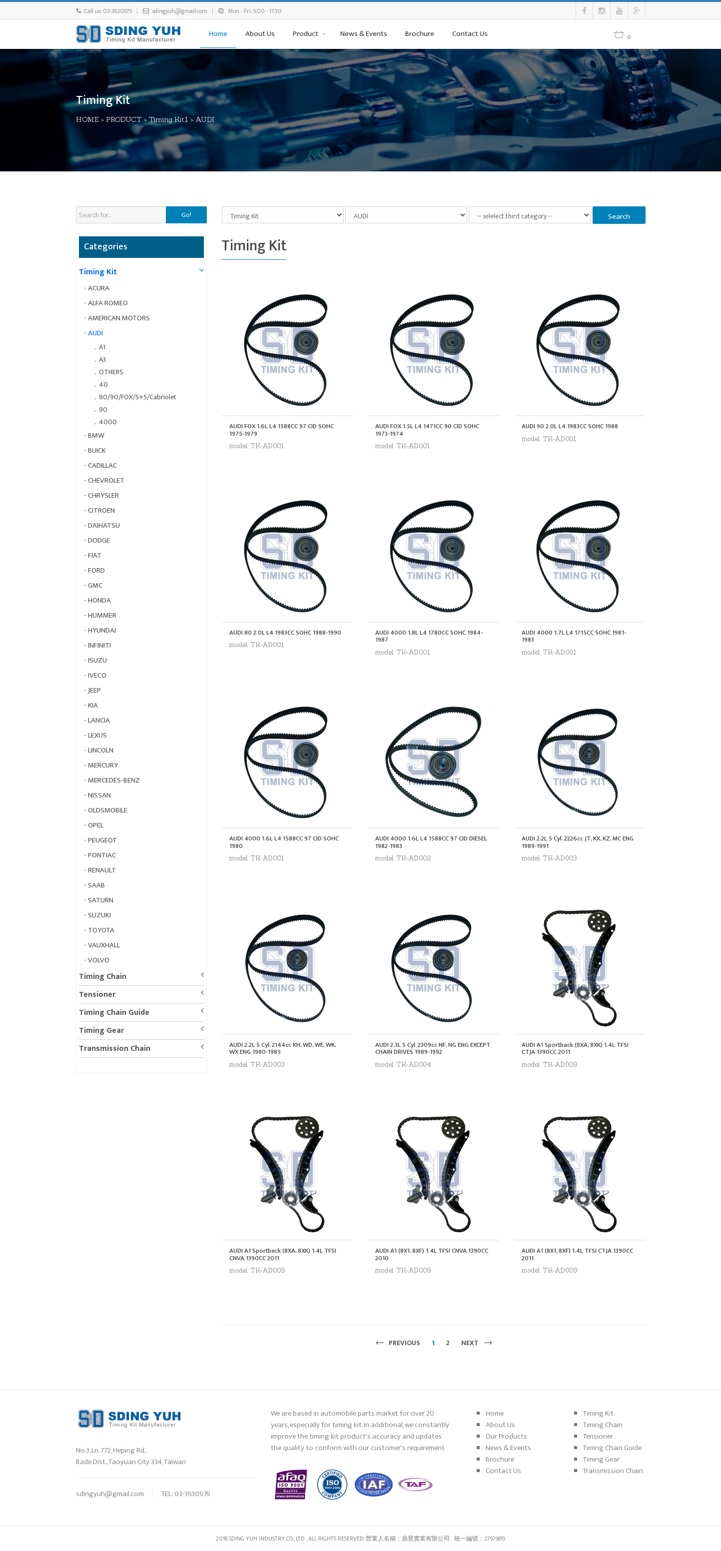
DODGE (99, 540)
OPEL (95, 825)
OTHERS (111, 372)
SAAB (96, 885)
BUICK (97, 450)
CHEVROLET (106, 480)
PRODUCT (124, 119)
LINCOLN (100, 750)
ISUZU (97, 660)
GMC (95, 585)
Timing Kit (98, 272)
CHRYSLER (103, 495)
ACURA (98, 288)
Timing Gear (101, 1030)
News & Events (363, 33)
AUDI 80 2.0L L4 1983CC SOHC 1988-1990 (285, 632)
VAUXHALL (104, 945)
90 (103, 409)
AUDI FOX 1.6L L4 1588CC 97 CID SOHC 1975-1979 (281, 430)
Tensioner (97, 994)
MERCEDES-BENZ (114, 780)
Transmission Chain (114, 1048)
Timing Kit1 (169, 119)
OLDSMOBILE (107, 810)
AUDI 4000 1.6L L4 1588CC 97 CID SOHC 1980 (284, 842)
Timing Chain (102, 976)
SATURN (100, 900)
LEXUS (97, 735)
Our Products (506, 1436)
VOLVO (98, 960)
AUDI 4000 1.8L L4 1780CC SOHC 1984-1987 (429, 636)
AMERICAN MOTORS (119, 318)
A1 (102, 347)
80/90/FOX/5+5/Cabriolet (137, 397)
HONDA (99, 600)
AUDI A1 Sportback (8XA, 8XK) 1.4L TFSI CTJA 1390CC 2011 (575, 1048)
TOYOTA (101, 930)
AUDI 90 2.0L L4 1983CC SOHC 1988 (570, 426)
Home (218, 33)
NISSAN (99, 795)
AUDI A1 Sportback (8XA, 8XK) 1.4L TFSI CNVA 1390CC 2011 (282, 1254)
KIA (93, 705)
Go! (186, 214)
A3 (102, 359)
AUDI (205, 119)
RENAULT (102, 870)
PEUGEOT (102, 840)
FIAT (94, 555)
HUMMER (102, 615)
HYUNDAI (102, 630)
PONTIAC (102, 855)
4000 (108, 422)
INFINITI (99, 645)
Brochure (419, 33)
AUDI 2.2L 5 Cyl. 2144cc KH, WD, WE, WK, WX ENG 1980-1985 (282, 1048)
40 (103, 384)
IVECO (97, 675)
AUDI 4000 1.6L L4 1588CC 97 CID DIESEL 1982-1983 (431, 842)
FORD (96, 570)
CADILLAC (102, 465)
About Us (260, 33)
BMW (96, 435)
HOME (87, 119)
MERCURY (103, 765)
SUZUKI (99, 915)
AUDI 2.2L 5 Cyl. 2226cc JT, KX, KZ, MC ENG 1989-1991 (578, 842)
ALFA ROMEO (108, 303)
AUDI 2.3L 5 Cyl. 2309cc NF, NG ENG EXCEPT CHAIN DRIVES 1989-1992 (432, 1048)
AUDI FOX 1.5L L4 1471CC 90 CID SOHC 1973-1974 (427, 430)
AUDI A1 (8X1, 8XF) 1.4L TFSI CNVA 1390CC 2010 (431, 1254)
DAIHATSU (104, 525)
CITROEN (101, 510)
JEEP (94, 690)
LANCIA (99, 720)
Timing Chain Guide (114, 1012)
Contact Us (470, 33)
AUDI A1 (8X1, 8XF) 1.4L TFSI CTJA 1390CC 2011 (577, 1254)
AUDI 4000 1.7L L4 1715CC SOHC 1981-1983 (574, 636)
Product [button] (306, 33)
